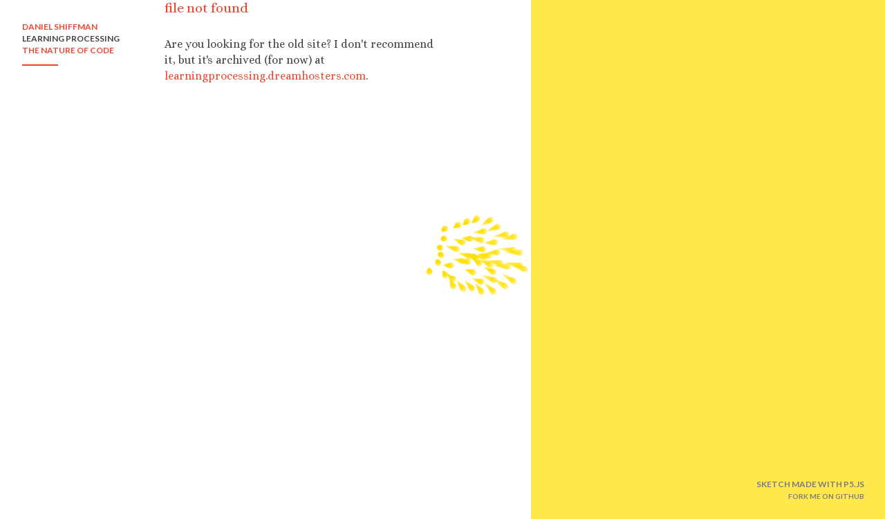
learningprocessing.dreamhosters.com (265, 75)
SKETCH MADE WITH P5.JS (810, 484)
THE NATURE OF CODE (68, 50)
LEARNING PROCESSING (71, 38)
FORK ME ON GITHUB (826, 496)
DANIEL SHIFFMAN (59, 26)
